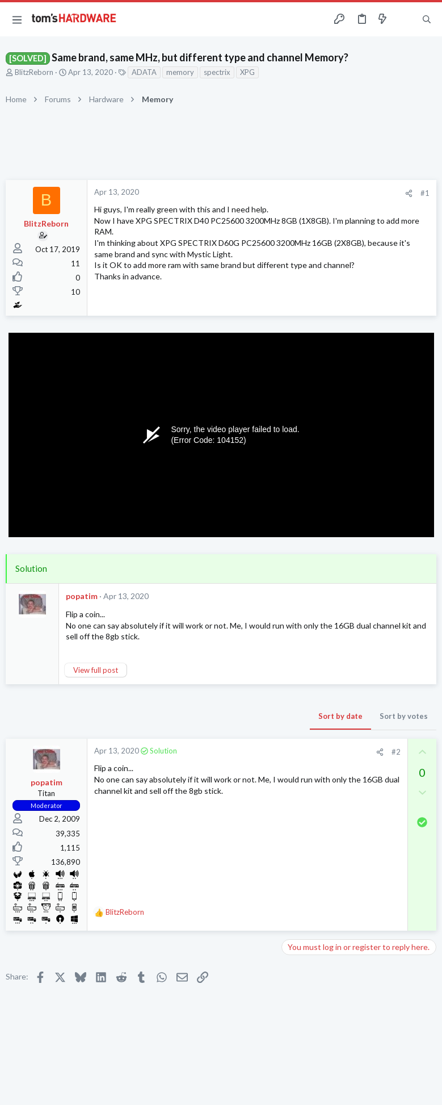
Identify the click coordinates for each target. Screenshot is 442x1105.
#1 (425, 193)
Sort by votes (404, 716)
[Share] (408, 193)
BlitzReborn (34, 72)
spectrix (217, 72)
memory (180, 72)
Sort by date (340, 716)
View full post (95, 670)
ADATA (144, 72)
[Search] (426, 20)
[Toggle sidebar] (404, 19)
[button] (17, 19)
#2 (396, 751)
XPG (247, 72)
